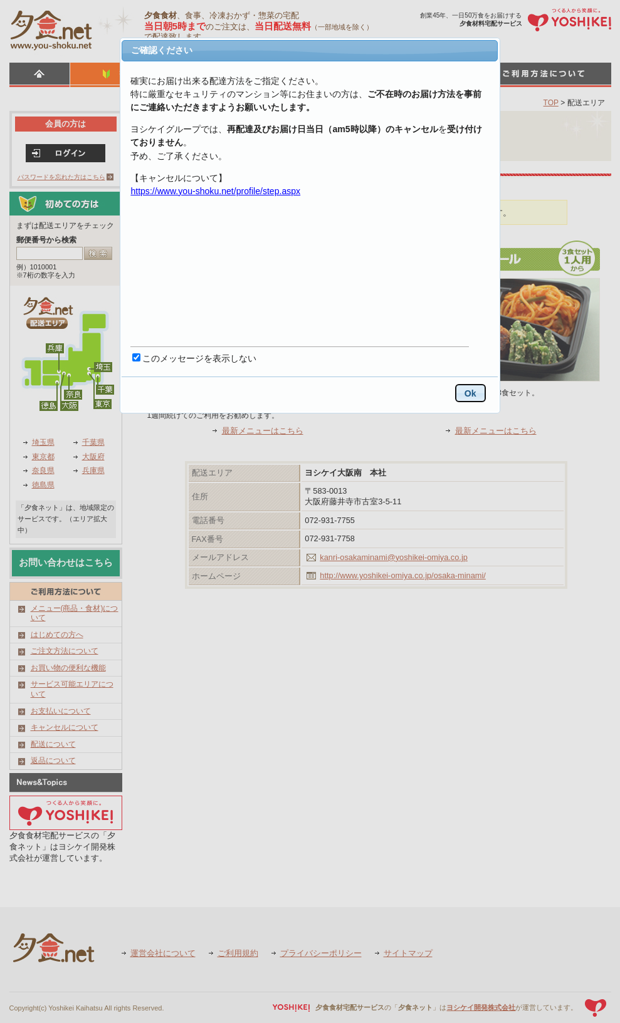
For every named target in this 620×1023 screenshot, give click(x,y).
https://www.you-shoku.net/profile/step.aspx (215, 191)
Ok (470, 393)
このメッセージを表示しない (199, 358)
